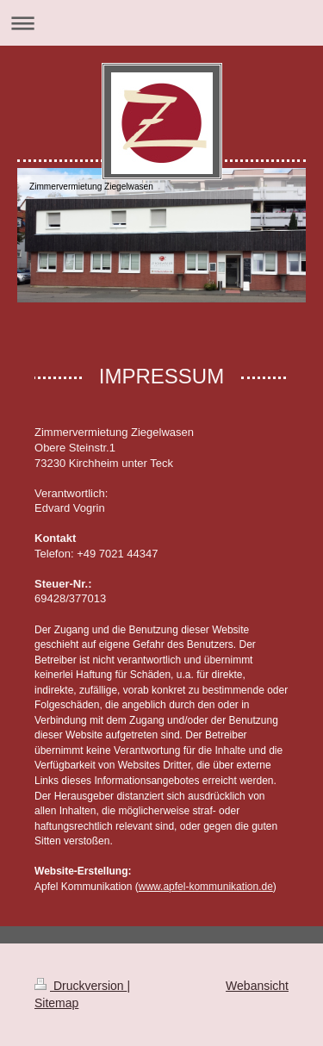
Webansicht (257, 986)
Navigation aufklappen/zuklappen (161, 22)
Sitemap (56, 1003)
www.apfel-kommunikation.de (206, 887)
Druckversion (80, 986)
